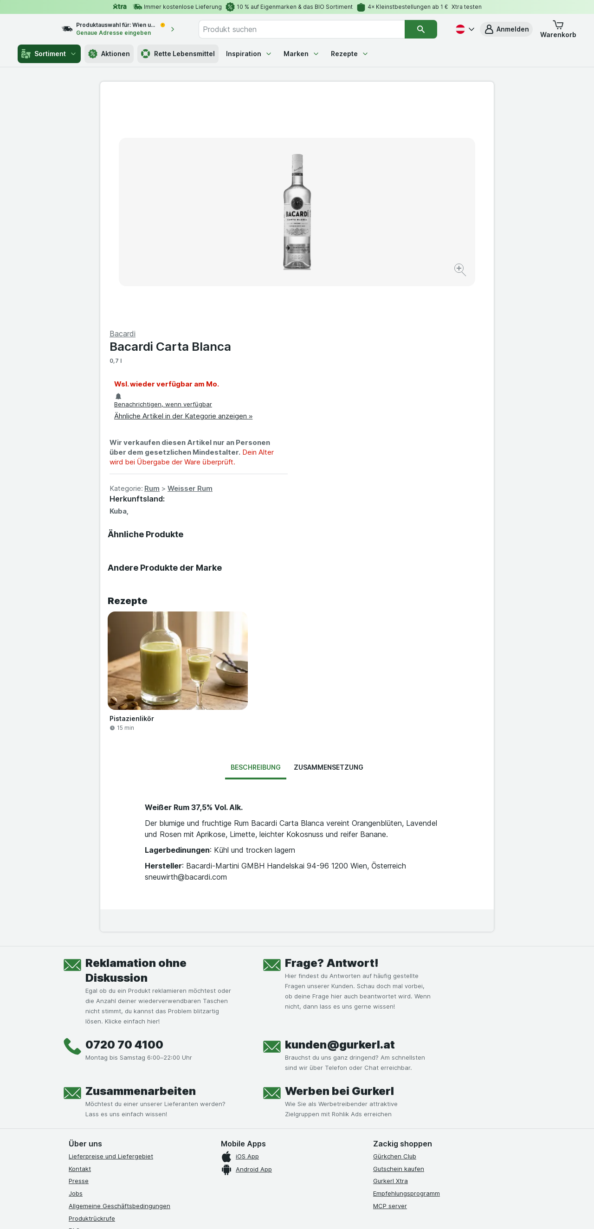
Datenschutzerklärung (100, 1019)
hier (224, 1149)
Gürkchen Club (394, 933)
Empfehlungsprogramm (406, 970)
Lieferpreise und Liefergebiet (111, 933)
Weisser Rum (386, 265)
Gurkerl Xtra (390, 957)
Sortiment (49, 53)
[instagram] (96, 1067)
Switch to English (314, 1172)
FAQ (74, 1007)
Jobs (76, 970)
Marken (302, 54)
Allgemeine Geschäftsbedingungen (119, 982)
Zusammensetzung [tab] (328, 544)
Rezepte (350, 54)
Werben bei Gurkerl (339, 868)
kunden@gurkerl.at (340, 821)
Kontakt (80, 945)
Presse (79, 957)
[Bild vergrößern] (264, 241)
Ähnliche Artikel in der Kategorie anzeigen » (380, 192)
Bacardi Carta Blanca (367, 123)
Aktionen (109, 53)
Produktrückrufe (92, 995)
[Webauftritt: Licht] (292, 1210)
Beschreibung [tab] (256, 544)
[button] (506, 29)
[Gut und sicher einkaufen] (330, 1090)
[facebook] (74, 1067)
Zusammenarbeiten (140, 868)
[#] (404, 1075)
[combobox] (311, 29)
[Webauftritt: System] (250, 1210)
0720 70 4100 (124, 821)
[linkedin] (141, 1067)
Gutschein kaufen (398, 945)
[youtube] (118, 1067)
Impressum (84, 1032)
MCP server (390, 982)
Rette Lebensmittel (178, 53)
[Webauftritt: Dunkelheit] (339, 1210)
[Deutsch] (464, 29)
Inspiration (249, 54)
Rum (348, 265)
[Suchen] (421, 29)
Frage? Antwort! (332, 739)
